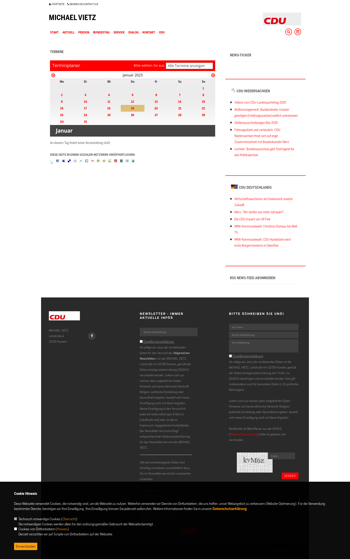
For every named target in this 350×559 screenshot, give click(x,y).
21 (179, 108)
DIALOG (133, 32)
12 (132, 101)
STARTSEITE (57, 4)
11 (109, 101)
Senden (290, 475)
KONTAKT (148, 32)
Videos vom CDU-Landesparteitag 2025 (260, 102)
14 (179, 101)
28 (179, 115)
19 (132, 108)
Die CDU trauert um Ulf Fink (252, 219)
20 (156, 108)
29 (203, 115)
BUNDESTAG (101, 32)
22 (203, 108)
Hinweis (62, 529)
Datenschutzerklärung (244, 434)
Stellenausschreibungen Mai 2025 (256, 123)
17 (85, 108)
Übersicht (69, 519)
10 (85, 101)
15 (203, 101)
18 (108, 108)
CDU (162, 32)
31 (85, 121)
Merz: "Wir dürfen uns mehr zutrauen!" (259, 212)
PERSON (83, 32)
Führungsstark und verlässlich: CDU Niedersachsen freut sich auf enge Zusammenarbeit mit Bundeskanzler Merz (261, 136)
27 (156, 115)
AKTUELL (68, 32)
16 (61, 108)
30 (62, 121)
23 (61, 115)
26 (132, 115)
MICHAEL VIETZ (72, 17)
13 (156, 101)
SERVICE (119, 32)
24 (85, 115)
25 (108, 115)
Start (54, 32)
